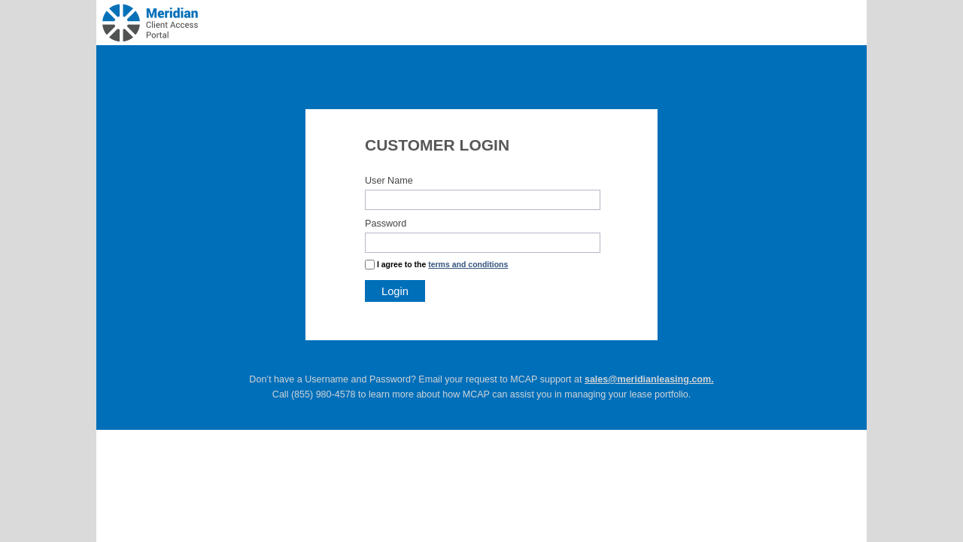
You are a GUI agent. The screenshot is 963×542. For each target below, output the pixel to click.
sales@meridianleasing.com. (649, 379)
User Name (389, 180)
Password (385, 223)
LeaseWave (208, 13)
